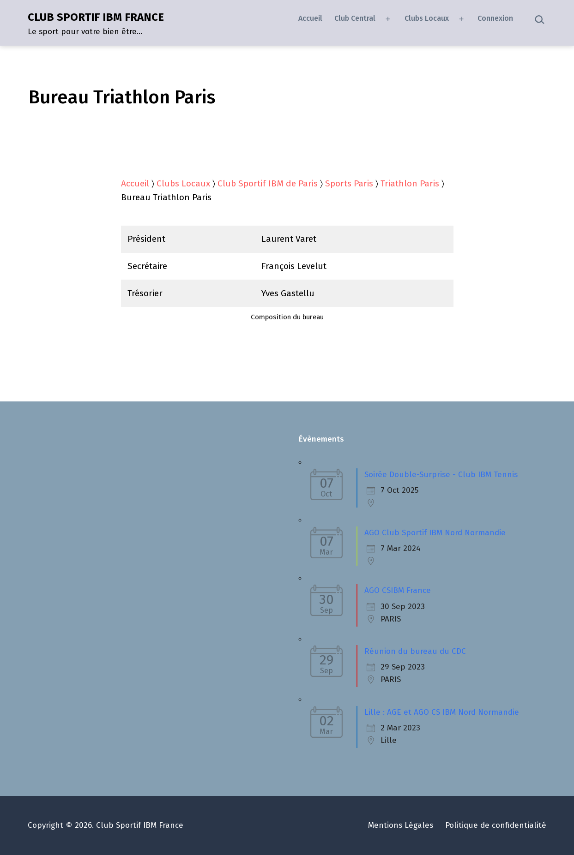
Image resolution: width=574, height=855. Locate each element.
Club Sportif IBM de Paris (268, 183)
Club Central (354, 18)
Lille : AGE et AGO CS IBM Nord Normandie (441, 712)
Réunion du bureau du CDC (415, 651)
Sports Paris (349, 183)
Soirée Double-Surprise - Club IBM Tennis (441, 474)
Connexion (495, 18)
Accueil (310, 18)
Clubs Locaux (427, 18)
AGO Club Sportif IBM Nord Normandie (435, 533)
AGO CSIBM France (397, 590)
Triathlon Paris (410, 183)
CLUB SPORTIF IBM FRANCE (96, 17)
